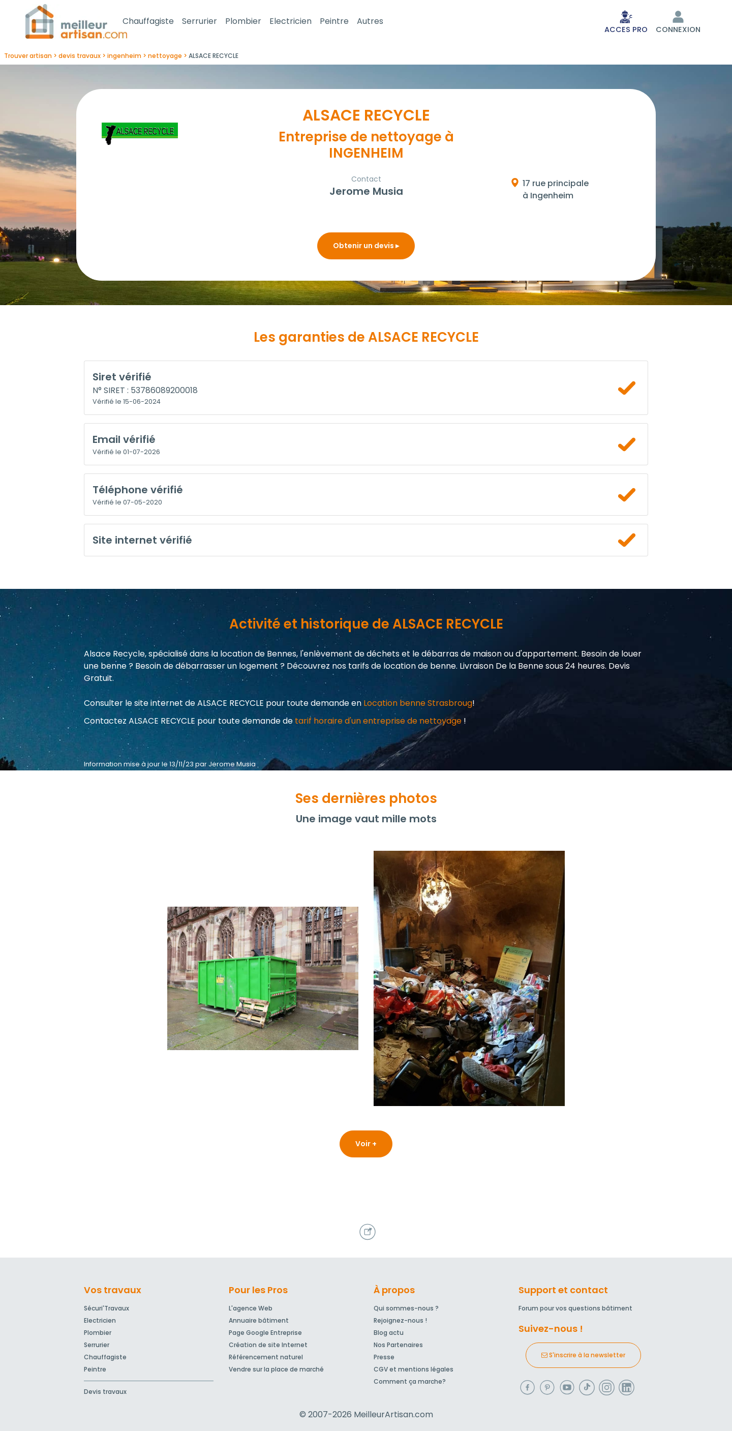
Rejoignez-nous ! (400, 1320)
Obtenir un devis (366, 248)
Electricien (303, 22)
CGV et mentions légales (413, 1369)
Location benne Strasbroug (417, 705)
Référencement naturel (266, 1357)
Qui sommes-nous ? (406, 1308)
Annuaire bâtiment (259, 1320)
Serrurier (211, 22)
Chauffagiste (160, 22)
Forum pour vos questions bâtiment (575, 1308)
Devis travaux (105, 1391)
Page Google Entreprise (265, 1332)
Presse (384, 1357)
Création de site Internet (268, 1344)
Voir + (366, 1146)
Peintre (346, 22)
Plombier (255, 22)
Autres (382, 22)
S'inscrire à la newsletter (583, 1355)
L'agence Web (250, 1308)
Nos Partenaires (398, 1344)
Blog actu (389, 1332)
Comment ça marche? (410, 1381)
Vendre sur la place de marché (276, 1369)
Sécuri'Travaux (106, 1308)
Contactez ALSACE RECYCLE (139, 723)
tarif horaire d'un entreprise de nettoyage (378, 723)
